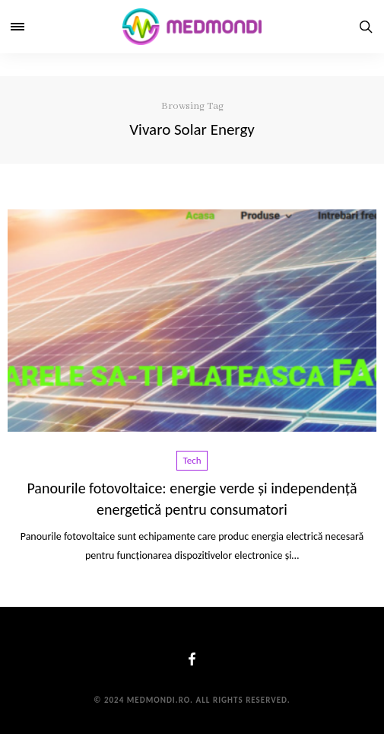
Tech (192, 460)
